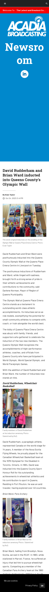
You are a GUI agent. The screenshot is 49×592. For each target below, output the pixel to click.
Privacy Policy (31, 585)
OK (42, 585)
